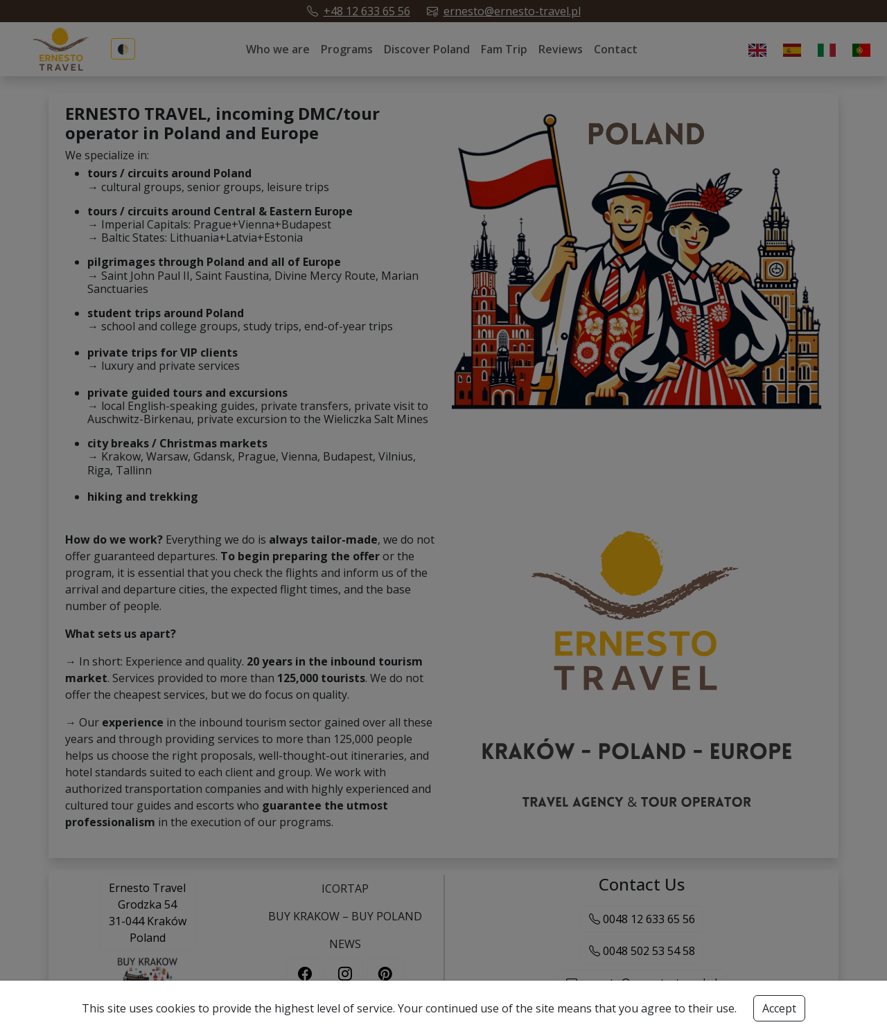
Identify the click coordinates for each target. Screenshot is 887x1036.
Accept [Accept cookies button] (779, 1008)
